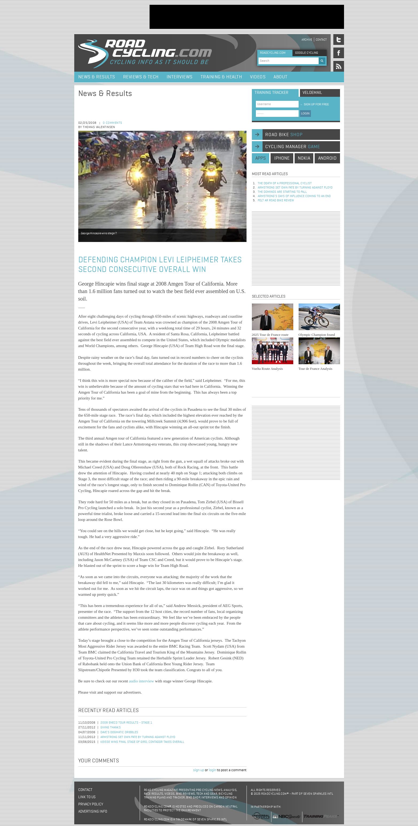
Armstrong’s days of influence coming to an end (294, 196)
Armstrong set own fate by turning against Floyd (137, 737)
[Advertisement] (247, 17)
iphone (282, 158)
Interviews (180, 77)
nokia (304, 158)
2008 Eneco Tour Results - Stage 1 (126, 722)
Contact (321, 39)
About (281, 77)
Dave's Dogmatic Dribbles (119, 732)
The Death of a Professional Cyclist (285, 183)
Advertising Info (92, 811)
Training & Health (221, 77)
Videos (257, 77)
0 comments (112, 123)
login (212, 770)
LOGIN (305, 113)
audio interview (141, 681)
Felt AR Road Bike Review (276, 200)
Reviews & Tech (141, 77)
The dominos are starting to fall (282, 192)
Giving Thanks (110, 727)
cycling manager (292, 146)
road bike (284, 134)
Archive (307, 39)
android (327, 158)
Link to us (87, 797)
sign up (198, 770)
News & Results (96, 77)
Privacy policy (90, 804)
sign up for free (314, 104)
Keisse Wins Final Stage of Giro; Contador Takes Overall (142, 742)
